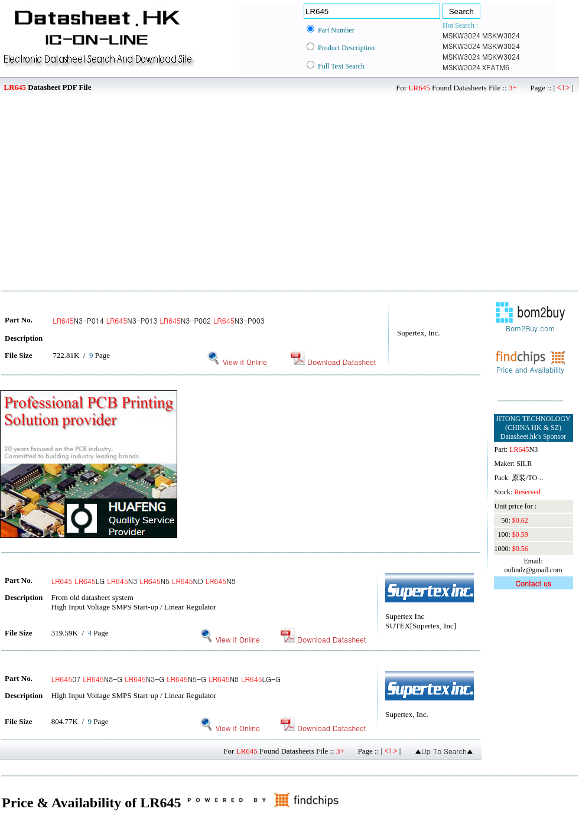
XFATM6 (495, 67)
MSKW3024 (461, 35)
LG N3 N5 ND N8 (143, 581)
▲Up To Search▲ (444, 751)
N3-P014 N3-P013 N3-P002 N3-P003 (159, 320)
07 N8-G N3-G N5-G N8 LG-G (166, 679)
